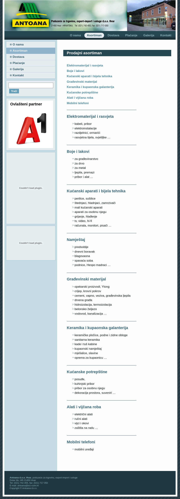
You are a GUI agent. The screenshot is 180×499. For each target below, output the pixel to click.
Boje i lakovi (75, 71)
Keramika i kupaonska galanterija (90, 87)
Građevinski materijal (82, 81)
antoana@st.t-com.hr (28, 485)
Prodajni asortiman (84, 53)
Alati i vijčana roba (80, 97)
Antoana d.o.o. (29, 488)
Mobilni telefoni (78, 103)
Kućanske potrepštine (82, 92)
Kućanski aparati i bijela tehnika (89, 76)
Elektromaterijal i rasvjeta (85, 65)
